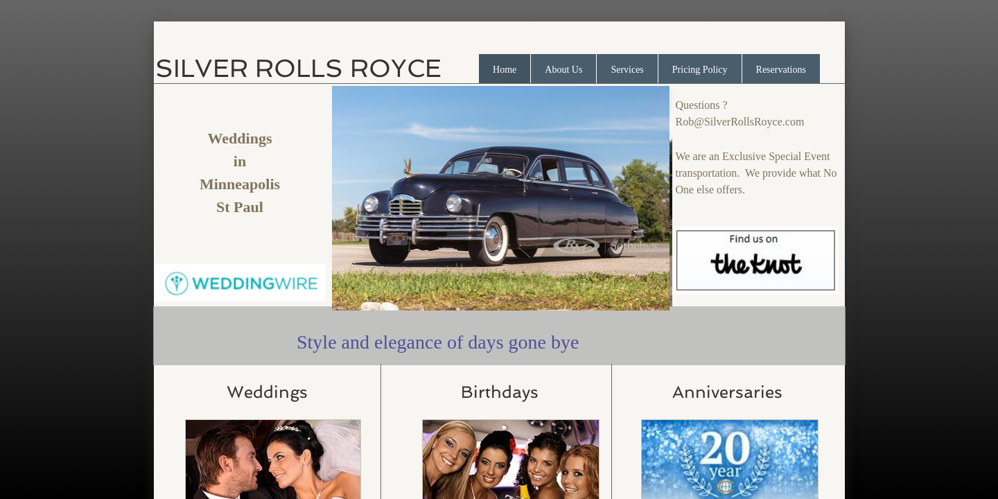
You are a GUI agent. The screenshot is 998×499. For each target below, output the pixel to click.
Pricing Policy (700, 69)
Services (627, 69)
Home (504, 69)
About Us (563, 69)
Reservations (781, 69)
